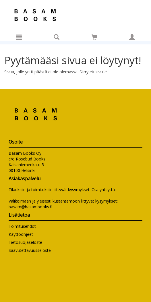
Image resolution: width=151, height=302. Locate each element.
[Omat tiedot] (132, 37)
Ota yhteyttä (103, 189)
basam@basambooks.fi (30, 206)
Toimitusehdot (22, 226)
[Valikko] (19, 37)
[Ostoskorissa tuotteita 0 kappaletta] (94, 38)
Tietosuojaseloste (25, 242)
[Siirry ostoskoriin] (94, 37)
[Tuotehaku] (56, 37)
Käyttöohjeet (21, 234)
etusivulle (98, 71)
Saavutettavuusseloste (30, 250)
